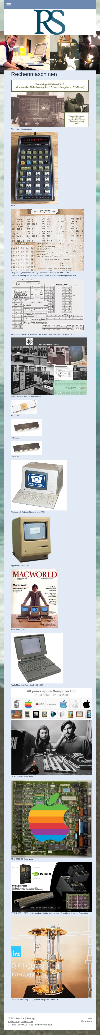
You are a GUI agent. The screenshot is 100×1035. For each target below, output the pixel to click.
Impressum (13, 1021)
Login (89, 1018)
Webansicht (86, 1021)
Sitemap (30, 1018)
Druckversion (16, 1018)
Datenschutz (27, 1021)
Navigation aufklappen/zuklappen (50, 4)
